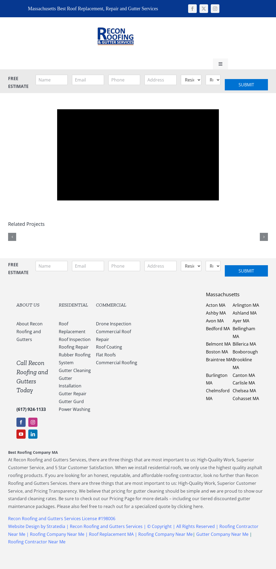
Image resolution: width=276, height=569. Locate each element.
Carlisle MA (244, 383)
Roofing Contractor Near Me (36, 542)
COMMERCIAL (111, 305)
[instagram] (215, 8)
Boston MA (217, 352)
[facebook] (192, 8)
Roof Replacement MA (111, 534)
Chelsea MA (244, 391)
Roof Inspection (75, 339)
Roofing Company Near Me (57, 534)
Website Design (24, 526)
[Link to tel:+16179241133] (165, 37)
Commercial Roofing (116, 363)
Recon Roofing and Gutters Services (106, 526)
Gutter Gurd (71, 401)
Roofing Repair (74, 347)
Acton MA (215, 305)
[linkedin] (32, 434)
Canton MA (244, 375)
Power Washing (74, 409)
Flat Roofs (106, 355)
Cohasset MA (246, 398)
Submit (246, 85)
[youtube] (21, 434)
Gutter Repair (73, 394)
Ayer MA (241, 321)
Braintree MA (219, 360)
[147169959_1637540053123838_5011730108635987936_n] (115, 19)
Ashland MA (245, 313)
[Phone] (124, 80)
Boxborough (245, 352)
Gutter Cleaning (75, 370)
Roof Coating (109, 347)
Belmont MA (218, 344)
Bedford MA (218, 329)
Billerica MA (244, 344)
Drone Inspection (113, 324)
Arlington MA (246, 305)
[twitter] (203, 8)
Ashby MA (216, 313)
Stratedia (56, 526)
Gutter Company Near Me (222, 534)
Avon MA (215, 321)
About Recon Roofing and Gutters (29, 331)
